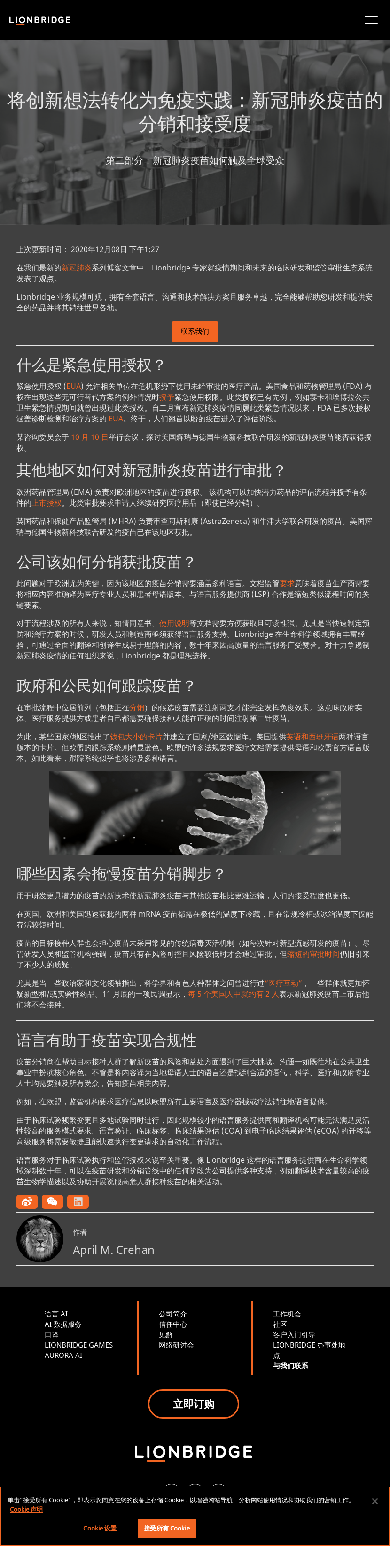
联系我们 (195, 332)
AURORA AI (63, 1355)
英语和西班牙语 (312, 736)
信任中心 (173, 1324)
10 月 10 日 (90, 437)
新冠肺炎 (77, 267)
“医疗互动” (283, 983)
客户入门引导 (294, 1334)
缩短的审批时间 (313, 954)
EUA (73, 386)
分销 (136, 707)
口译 (52, 1334)
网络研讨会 (176, 1344)
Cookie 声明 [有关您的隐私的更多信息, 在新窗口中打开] (26, 1509)
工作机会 (287, 1313)
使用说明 (174, 623)
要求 (287, 583)
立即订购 (193, 1403)
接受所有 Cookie (166, 1528)
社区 (280, 1324)
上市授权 (46, 503)
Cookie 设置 (100, 1528)
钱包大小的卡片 (136, 736)
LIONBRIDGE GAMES (79, 1344)
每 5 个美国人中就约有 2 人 (233, 994)
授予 (166, 397)
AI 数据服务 (63, 1324)
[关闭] (375, 1501)
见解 (166, 1334)
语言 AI (56, 1313)
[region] (195, 1516)
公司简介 (173, 1313)
